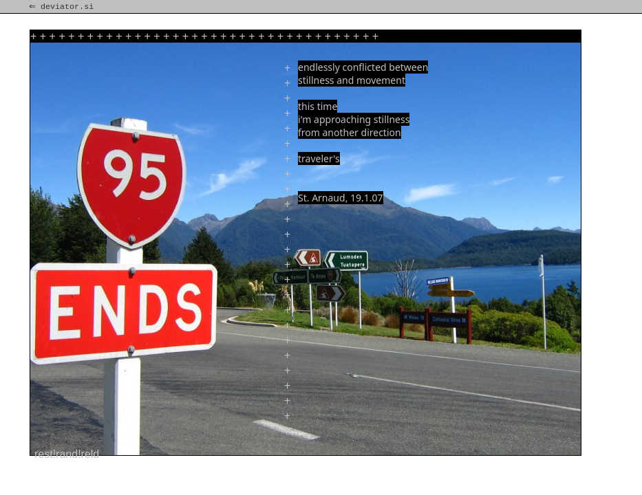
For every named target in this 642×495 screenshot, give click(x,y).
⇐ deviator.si (62, 6)
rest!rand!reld (66, 454)
